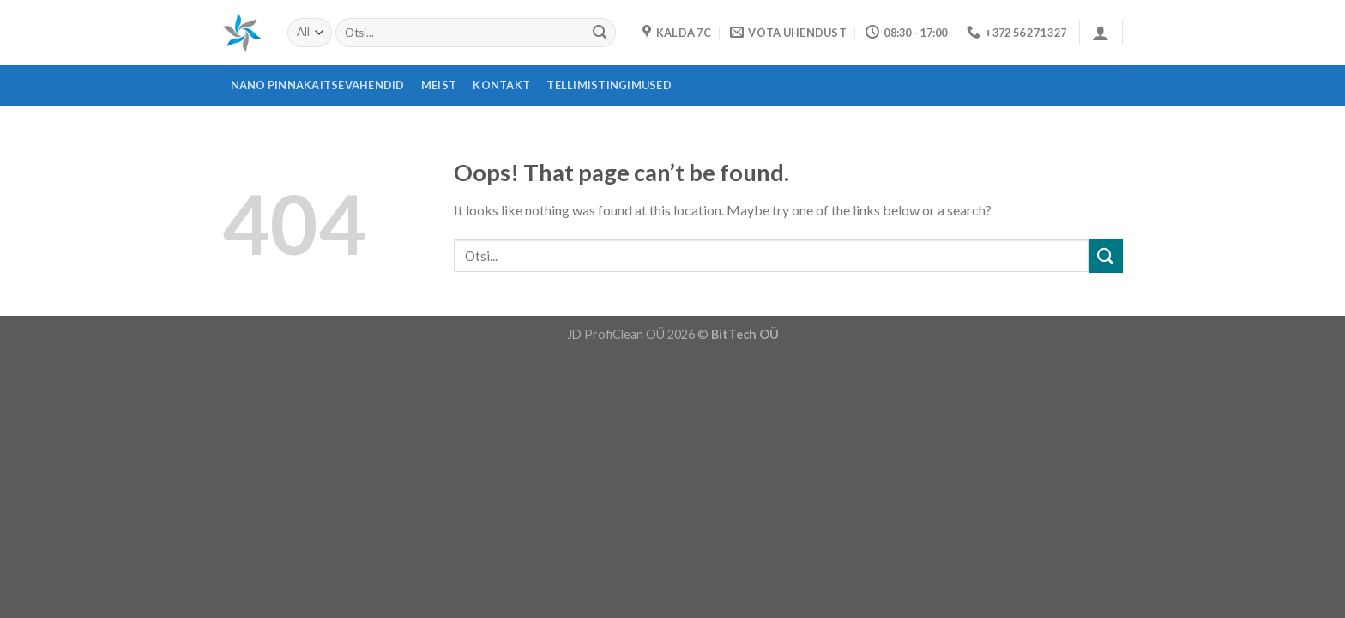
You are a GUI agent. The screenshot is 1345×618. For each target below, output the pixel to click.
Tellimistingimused (609, 85)
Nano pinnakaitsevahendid (318, 85)
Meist (438, 85)
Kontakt (501, 85)
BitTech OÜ (745, 334)
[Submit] (599, 32)
